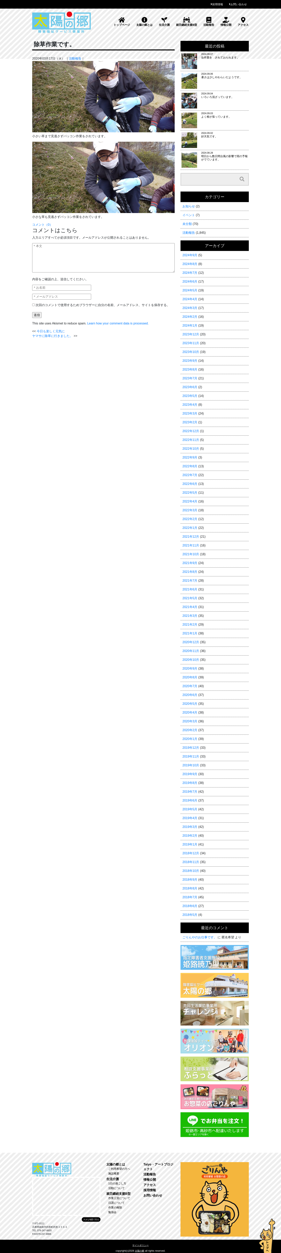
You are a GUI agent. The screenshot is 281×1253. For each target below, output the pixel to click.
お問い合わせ (238, 4)
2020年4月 (189, 712)
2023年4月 (189, 404)
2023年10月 (190, 352)
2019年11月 (190, 756)
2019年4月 (189, 818)
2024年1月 (189, 325)
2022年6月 (189, 483)
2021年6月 (189, 589)
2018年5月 (189, 914)
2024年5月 (189, 290)
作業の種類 (115, 1207)
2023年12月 (190, 334)
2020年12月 (190, 642)
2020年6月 (189, 695)
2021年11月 (190, 545)
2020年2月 (189, 730)
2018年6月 (189, 906)
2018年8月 (189, 888)
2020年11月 (190, 651)
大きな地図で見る (91, 1219)
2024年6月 (189, 281)
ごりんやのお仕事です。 (199, 937)
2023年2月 (189, 422)
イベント (188, 215)
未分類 (187, 224)
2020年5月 (189, 703)
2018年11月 (190, 862)
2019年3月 (189, 826)
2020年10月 (190, 659)
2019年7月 (189, 791)
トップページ (122, 21)
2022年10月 (190, 448)
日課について (116, 1202)
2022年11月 (190, 440)
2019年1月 (189, 844)
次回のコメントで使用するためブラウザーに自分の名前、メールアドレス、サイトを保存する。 (103, 305)
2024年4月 (189, 299)
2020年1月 (189, 739)
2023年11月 (190, 343)
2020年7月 (189, 686)
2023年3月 (189, 413)
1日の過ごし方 (117, 1183)
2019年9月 (189, 774)
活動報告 (208, 21)
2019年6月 (189, 800)
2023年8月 (189, 369)
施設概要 (113, 1173)
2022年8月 (189, 466)
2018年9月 (189, 879)
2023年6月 (189, 387)
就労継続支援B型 (186, 21)
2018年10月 (190, 870)
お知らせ (188, 206)
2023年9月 (189, 360)
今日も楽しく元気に (51, 331)
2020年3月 (189, 721)
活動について (116, 1188)
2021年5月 (189, 598)
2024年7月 (189, 272)
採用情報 (217, 4)
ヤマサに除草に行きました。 (52, 336)
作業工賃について (119, 1198)
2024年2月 (189, 316)
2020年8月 (189, 677)
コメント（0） (42, 224)
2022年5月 (189, 492)
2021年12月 (190, 536)
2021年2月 (189, 624)
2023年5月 (189, 396)
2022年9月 (189, 457)
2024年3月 (189, 308)
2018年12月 (190, 853)
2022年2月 (189, 519)
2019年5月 (189, 809)
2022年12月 (190, 431)
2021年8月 (189, 571)
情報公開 (226, 21)
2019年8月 (189, 783)
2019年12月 (190, 747)
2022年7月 (189, 475)
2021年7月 (189, 580)
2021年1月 (189, 633)
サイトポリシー (140, 1245)
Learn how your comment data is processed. (118, 323)
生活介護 (164, 21)
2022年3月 (189, 510)
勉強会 (112, 1212)
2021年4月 (189, 607)
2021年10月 (190, 554)
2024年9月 (189, 255)
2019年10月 (190, 765)
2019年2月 (189, 835)
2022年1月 (189, 527)
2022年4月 (189, 501)
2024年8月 (189, 264)
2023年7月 (189, 378)
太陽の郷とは (144, 21)
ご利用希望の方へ (119, 1168)
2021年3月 (189, 615)
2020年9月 (189, 668)
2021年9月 (189, 563)
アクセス (243, 21)
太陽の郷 (139, 1250)
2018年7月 (189, 897)
